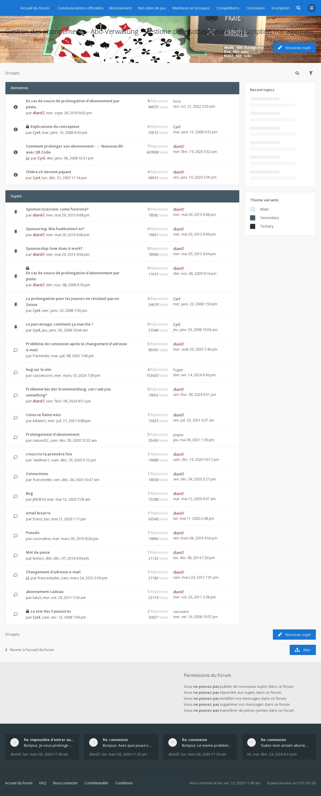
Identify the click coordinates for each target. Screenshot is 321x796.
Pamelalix (41, 355)
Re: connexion (115, 739)
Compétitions (227, 8)
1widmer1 (41, 460)
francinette (42, 479)
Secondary (269, 217)
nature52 (40, 440)
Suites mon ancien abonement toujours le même (286, 745)
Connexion (255, 8)
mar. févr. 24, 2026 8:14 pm (275, 754)
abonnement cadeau (45, 591)
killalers (39, 420)
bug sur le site (38, 369)
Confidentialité (96, 783)
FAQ (42, 783)
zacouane (181, 611)
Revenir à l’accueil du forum (29, 649)
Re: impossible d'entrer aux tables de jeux (49, 739)
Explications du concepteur (55, 126)
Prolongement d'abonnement (52, 434)
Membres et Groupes (191, 8)
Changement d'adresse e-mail (53, 571)
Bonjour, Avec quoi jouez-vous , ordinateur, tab (128, 745)
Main (264, 209)
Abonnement (120, 8)
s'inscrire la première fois (49, 454)
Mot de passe (38, 552)
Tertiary (267, 226)
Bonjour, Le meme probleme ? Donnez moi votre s (207, 745)
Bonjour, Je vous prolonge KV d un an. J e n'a (49, 745)
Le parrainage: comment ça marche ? (59, 324)
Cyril (50, 39)
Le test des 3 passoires (51, 611)
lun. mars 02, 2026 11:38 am (45, 754)
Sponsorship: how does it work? (54, 248)
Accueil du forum (18, 783)
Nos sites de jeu (152, 8)
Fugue (178, 369)
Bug (29, 493)
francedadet (48, 577)
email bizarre (38, 512)
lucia (177, 101)
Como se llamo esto (43, 414)
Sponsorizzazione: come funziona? (57, 209)
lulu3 (37, 597)
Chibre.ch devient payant (48, 171)
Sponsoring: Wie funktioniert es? (55, 228)
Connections (37, 473)
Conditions (124, 783)
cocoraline (42, 538)
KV (249, 754)
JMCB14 (39, 499)
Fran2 (37, 518)
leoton (38, 558)
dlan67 (39, 39)
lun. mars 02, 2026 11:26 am (203, 754)
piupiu (178, 434)
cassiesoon (43, 375)
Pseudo (32, 532)
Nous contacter (65, 783)
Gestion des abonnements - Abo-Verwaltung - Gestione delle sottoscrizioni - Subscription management (159, 31)
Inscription (281, 8)
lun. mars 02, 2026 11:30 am (124, 754)
